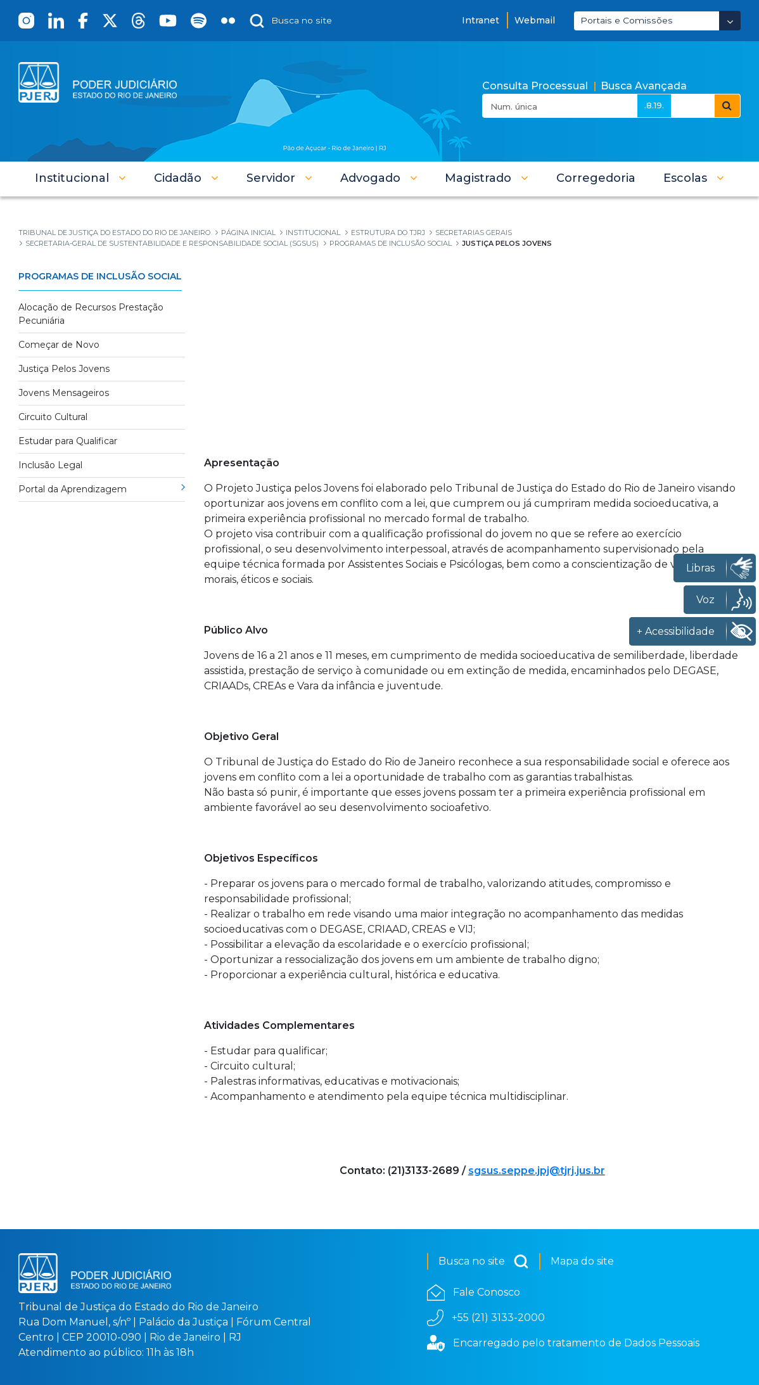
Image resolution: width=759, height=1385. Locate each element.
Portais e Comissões (626, 20)
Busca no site (483, 1261)
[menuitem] (595, 178)
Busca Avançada (644, 86)
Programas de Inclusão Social (100, 276)
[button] (80, 178)
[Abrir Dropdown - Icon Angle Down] (730, 20)
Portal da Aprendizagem (72, 489)
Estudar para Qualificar (67, 441)
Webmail (534, 20)
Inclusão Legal (50, 465)
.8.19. (654, 105)
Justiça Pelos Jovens (64, 368)
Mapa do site (582, 1261)
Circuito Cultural (52, 417)
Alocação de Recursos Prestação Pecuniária (90, 314)
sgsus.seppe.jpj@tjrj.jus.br (536, 1171)
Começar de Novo (58, 344)
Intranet (480, 20)
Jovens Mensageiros (63, 393)
